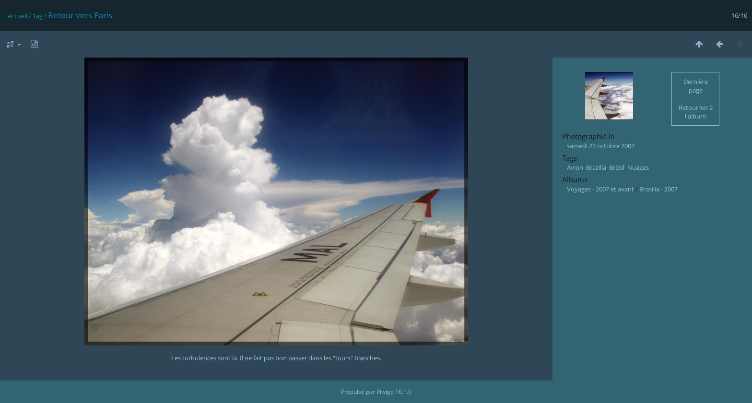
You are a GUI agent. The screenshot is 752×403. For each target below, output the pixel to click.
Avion (575, 167)
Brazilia (596, 167)
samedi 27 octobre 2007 (600, 146)
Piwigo (385, 392)
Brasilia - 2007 (658, 189)
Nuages (638, 167)
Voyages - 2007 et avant (600, 189)
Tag (38, 16)
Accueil (17, 16)
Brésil (616, 167)
